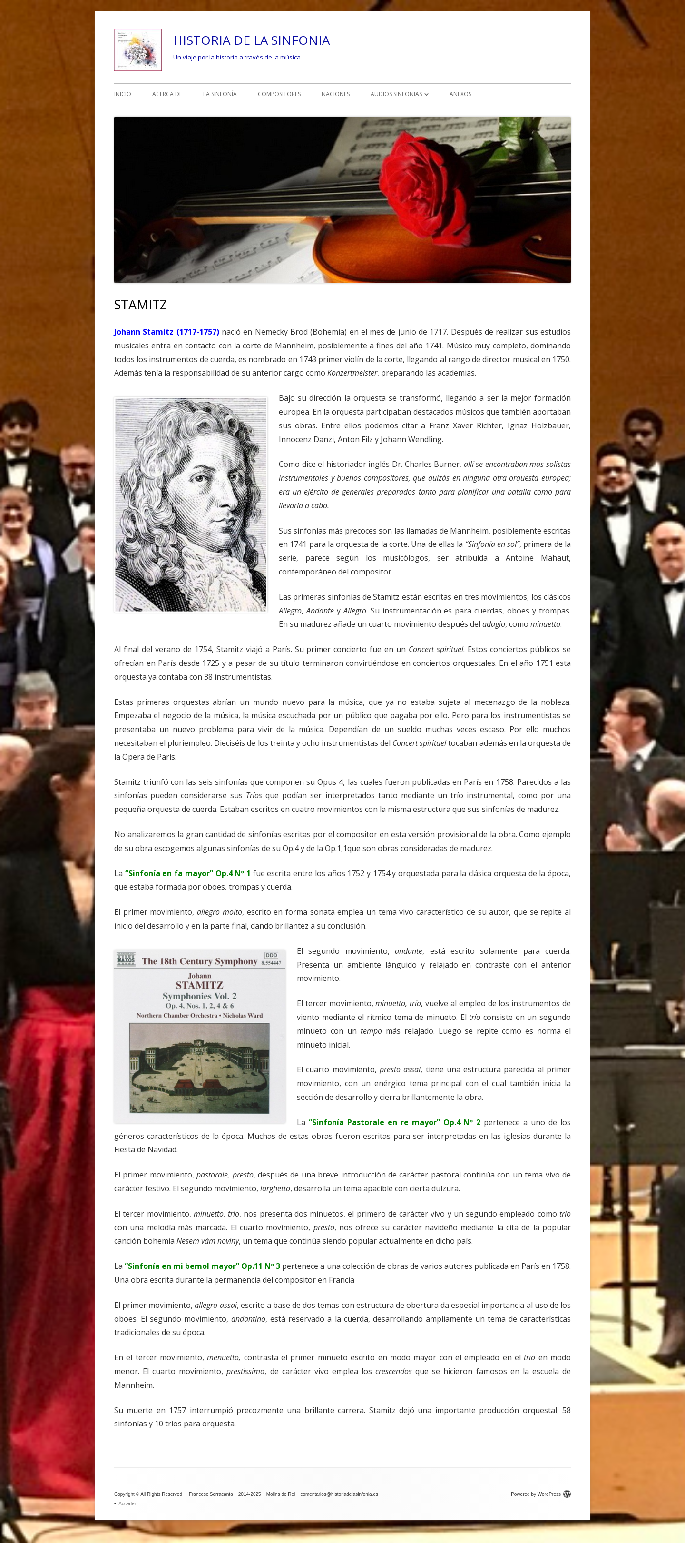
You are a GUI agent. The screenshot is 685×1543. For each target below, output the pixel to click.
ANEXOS (460, 94)
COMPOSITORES (279, 94)
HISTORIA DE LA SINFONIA (251, 40)
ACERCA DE (167, 94)
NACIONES (336, 94)
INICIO (122, 94)
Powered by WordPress (541, 1494)
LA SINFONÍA (220, 94)
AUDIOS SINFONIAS (396, 94)
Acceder (127, 1503)
